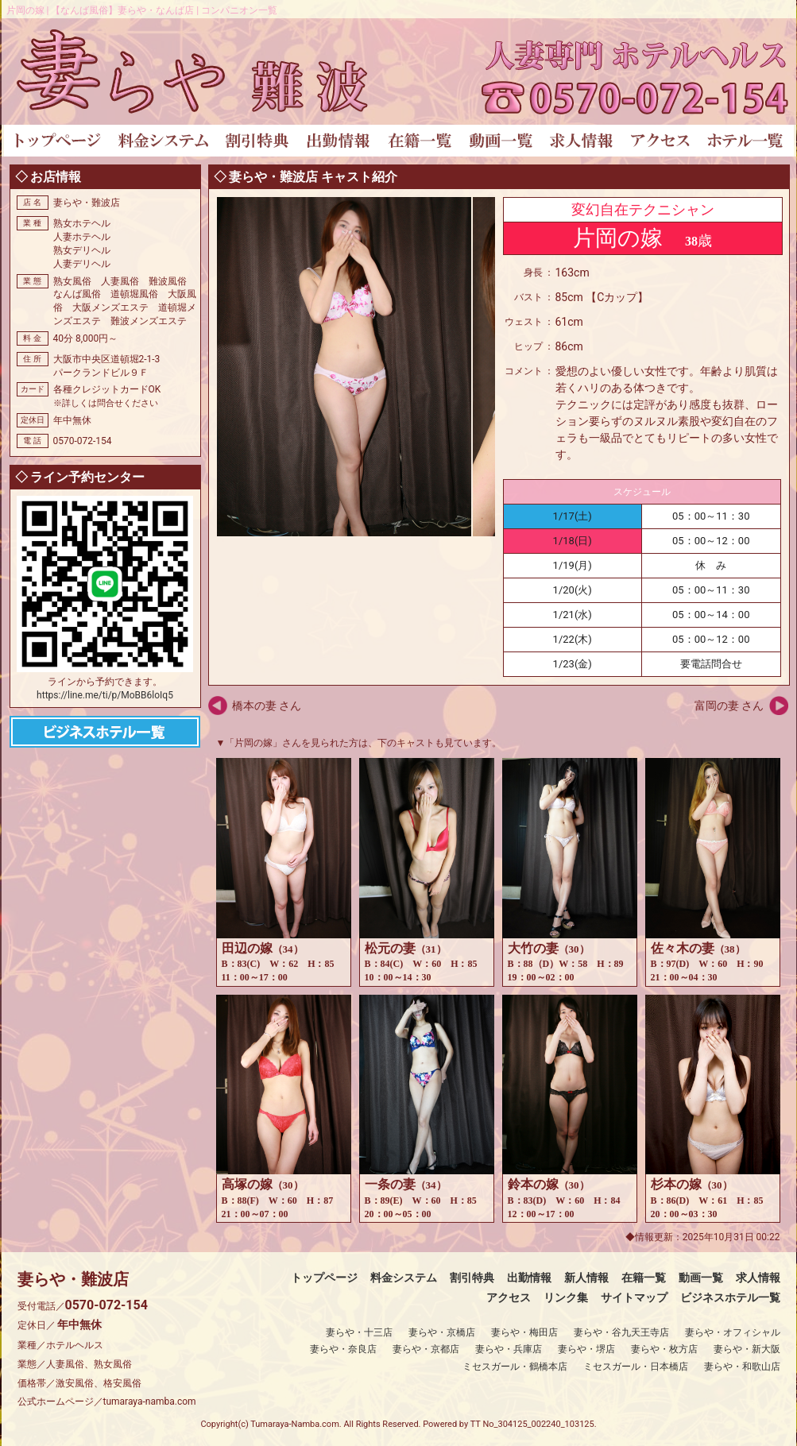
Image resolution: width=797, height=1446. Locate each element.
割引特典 (472, 1277)
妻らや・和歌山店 (742, 1366)
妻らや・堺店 (586, 1349)
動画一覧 (701, 1277)
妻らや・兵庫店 (508, 1349)
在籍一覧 (643, 1277)
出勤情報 (529, 1277)
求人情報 (758, 1277)
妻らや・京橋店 (441, 1332)
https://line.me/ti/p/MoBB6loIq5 (105, 695)
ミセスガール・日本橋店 (635, 1366)
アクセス (508, 1297)
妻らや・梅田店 (524, 1332)
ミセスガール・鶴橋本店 (514, 1366)
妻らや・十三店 (359, 1332)
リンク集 (566, 1297)
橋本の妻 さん (266, 705)
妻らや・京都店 (426, 1349)
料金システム (403, 1277)
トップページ (324, 1277)
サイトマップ (634, 1297)
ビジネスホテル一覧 (730, 1297)
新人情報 (586, 1277)
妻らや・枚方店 (664, 1349)
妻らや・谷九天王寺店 (621, 1332)
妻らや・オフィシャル (732, 1332)
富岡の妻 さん (729, 705)
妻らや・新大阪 (747, 1349)
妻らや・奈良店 (343, 1349)
